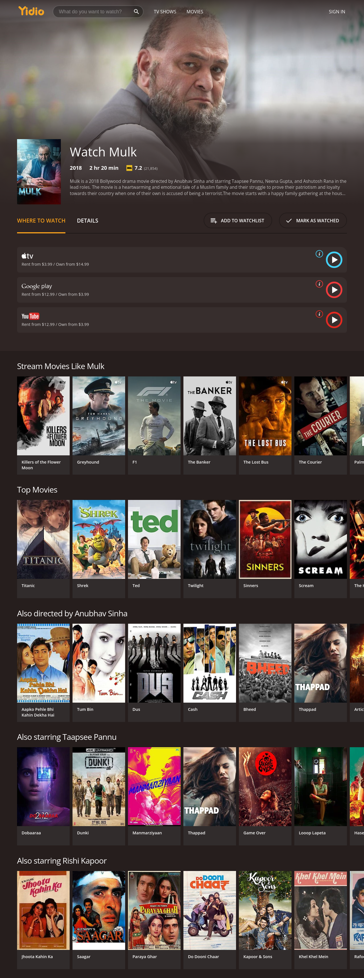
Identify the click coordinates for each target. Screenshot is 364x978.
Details (87, 220)
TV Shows (165, 12)
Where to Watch (41, 220)
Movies (195, 12)
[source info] (318, 253)
